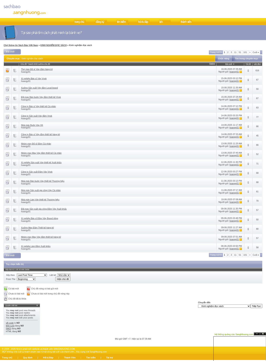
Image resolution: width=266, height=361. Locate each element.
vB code (10, 323)
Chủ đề (23, 64)
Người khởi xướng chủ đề (39, 64)
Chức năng (223, 58)
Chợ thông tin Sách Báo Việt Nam (21, 45)
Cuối (256, 52)
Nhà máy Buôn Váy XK (32, 125)
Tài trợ (109, 357)
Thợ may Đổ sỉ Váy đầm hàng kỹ (37, 69)
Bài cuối (228, 64)
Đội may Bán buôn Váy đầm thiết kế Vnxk (41, 97)
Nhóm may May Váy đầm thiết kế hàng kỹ (41, 237)
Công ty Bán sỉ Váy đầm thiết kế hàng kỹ (40, 134)
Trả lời (248, 64)
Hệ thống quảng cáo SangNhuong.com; (234, 334)
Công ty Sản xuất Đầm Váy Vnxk (36, 172)
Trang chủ (7, 357)
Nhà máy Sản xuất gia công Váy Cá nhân (41, 190)
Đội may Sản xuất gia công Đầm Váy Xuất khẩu (44, 209)
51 (240, 52)
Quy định (27, 357)
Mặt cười (10, 325)
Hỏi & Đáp (48, 357)
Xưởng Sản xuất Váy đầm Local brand (39, 88)
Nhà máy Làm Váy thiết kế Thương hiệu (40, 199)
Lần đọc (257, 64)
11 (235, 52)
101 (245, 52)
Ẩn (257, 333)
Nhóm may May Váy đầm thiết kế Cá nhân (41, 153)
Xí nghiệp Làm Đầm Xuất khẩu (35, 246)
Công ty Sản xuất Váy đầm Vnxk (36, 116)
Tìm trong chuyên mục (246, 58)
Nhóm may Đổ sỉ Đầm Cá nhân (36, 143)
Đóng (263, 333)
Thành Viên (69, 357)
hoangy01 (26, 72)
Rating (212, 64)
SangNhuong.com (98, 352)
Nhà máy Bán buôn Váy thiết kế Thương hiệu (42, 181)
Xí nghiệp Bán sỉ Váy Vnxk (34, 78)
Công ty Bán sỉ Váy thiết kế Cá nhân (38, 106)
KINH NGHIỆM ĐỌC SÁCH (53, 45)
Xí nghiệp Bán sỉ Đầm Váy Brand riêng (39, 218)
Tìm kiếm (90, 357)
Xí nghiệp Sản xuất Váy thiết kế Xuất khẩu (41, 162)
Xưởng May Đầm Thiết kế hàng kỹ (37, 227)
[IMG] (8, 328)
